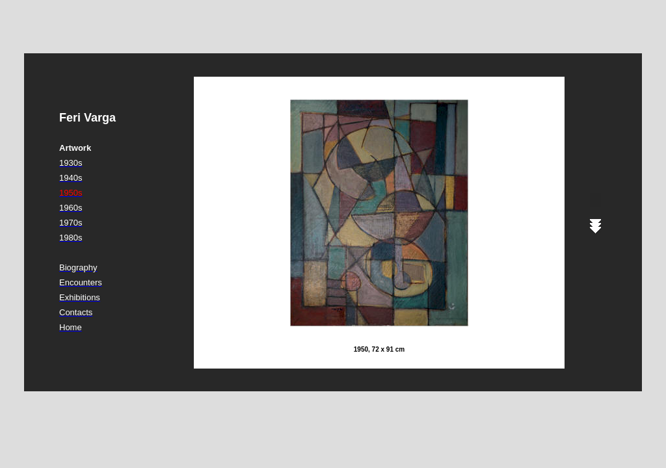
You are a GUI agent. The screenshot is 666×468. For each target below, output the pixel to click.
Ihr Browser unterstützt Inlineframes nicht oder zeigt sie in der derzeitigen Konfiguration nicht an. (398, 222)
